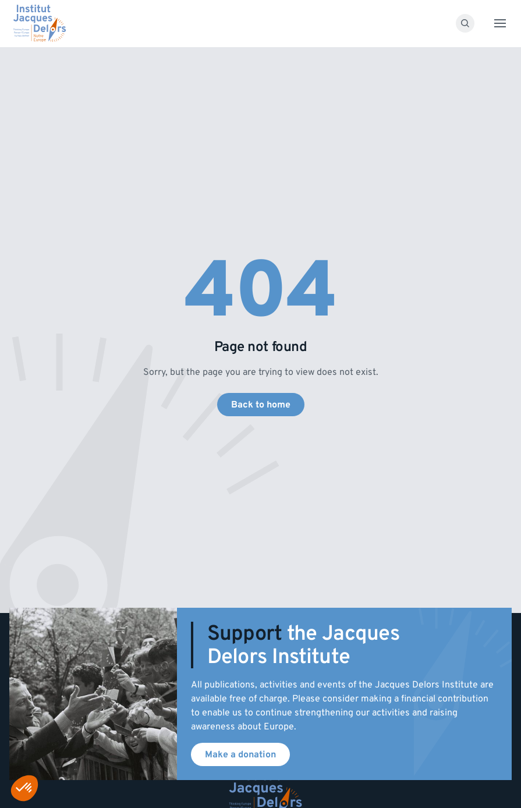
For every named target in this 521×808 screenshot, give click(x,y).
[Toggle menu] (500, 23)
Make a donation (240, 754)
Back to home (260, 404)
